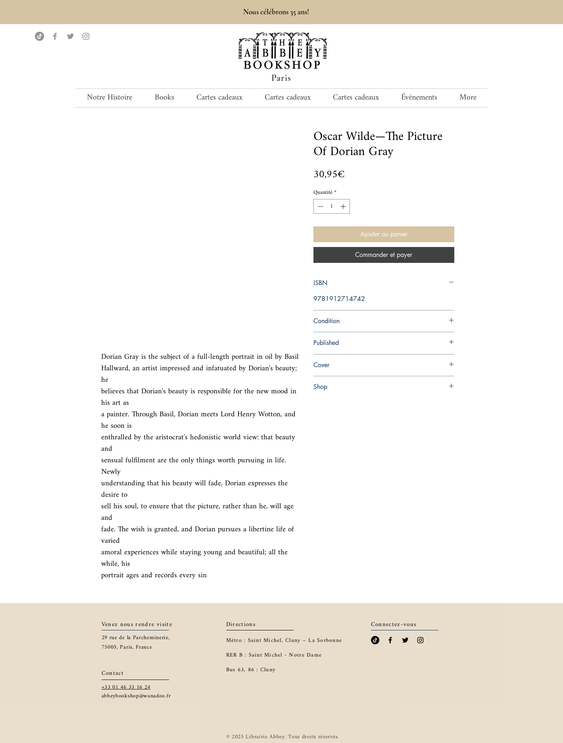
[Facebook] (55, 36)
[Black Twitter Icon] (405, 640)
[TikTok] (39, 36)
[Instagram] (85, 36)
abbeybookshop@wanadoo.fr (136, 696)
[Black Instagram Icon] (420, 640)
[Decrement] (320, 206)
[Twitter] (70, 36)
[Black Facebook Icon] (390, 640)
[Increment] (344, 206)
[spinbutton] (332, 206)
